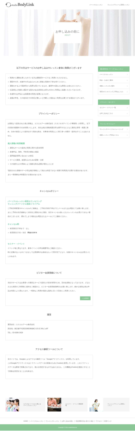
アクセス (99, 421)
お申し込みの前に (67, 421)
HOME (25, 421)
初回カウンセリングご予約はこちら (111, 91)
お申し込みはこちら (106, 113)
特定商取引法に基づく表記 (84, 421)
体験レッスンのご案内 (107, 86)
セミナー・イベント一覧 (108, 107)
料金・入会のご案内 (106, 80)
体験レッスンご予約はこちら (109, 135)
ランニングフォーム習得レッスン (118, 5)
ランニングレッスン (52, 421)
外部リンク (108, 421)
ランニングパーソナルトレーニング (111, 129)
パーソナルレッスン (96, 5)
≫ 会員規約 (85, 298)
